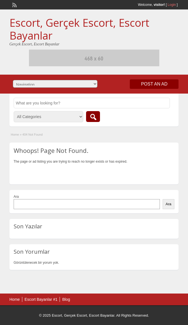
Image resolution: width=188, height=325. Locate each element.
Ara (16, 197)
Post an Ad (154, 84)
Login (172, 5)
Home (15, 134)
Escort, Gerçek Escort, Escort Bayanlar (79, 29)
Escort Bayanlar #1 (41, 299)
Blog (66, 299)
